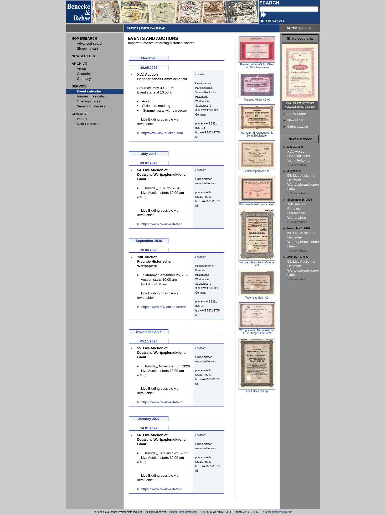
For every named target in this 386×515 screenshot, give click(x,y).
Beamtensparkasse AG (257, 170)
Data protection (188, 512)
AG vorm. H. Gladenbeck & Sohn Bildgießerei (257, 133)
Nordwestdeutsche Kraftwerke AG (257, 263)
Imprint (173, 512)
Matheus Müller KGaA (257, 98)
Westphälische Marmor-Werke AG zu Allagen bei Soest (257, 330)
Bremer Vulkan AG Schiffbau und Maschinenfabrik (257, 65)
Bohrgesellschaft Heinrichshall (257, 203)
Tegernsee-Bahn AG (257, 296)
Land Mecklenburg (257, 390)
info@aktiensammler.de (278, 512)
